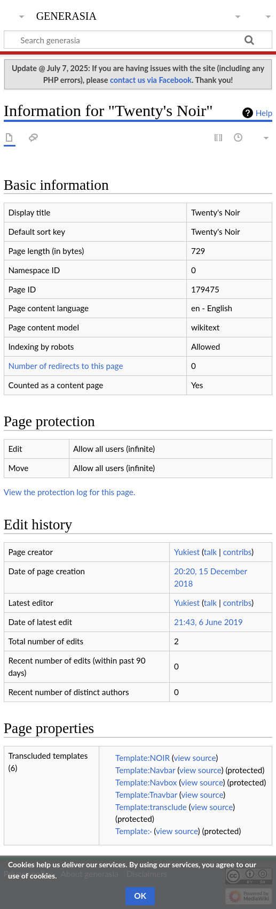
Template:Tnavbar (146, 794)
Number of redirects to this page (65, 366)
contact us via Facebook (151, 79)
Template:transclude (151, 807)
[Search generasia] (138, 39)
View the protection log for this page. (70, 492)
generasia (66, 14)
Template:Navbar (145, 770)
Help (264, 113)
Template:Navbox (146, 782)
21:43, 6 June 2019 (208, 622)
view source (195, 757)
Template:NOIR (142, 757)
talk (210, 552)
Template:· (133, 831)
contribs (237, 552)
